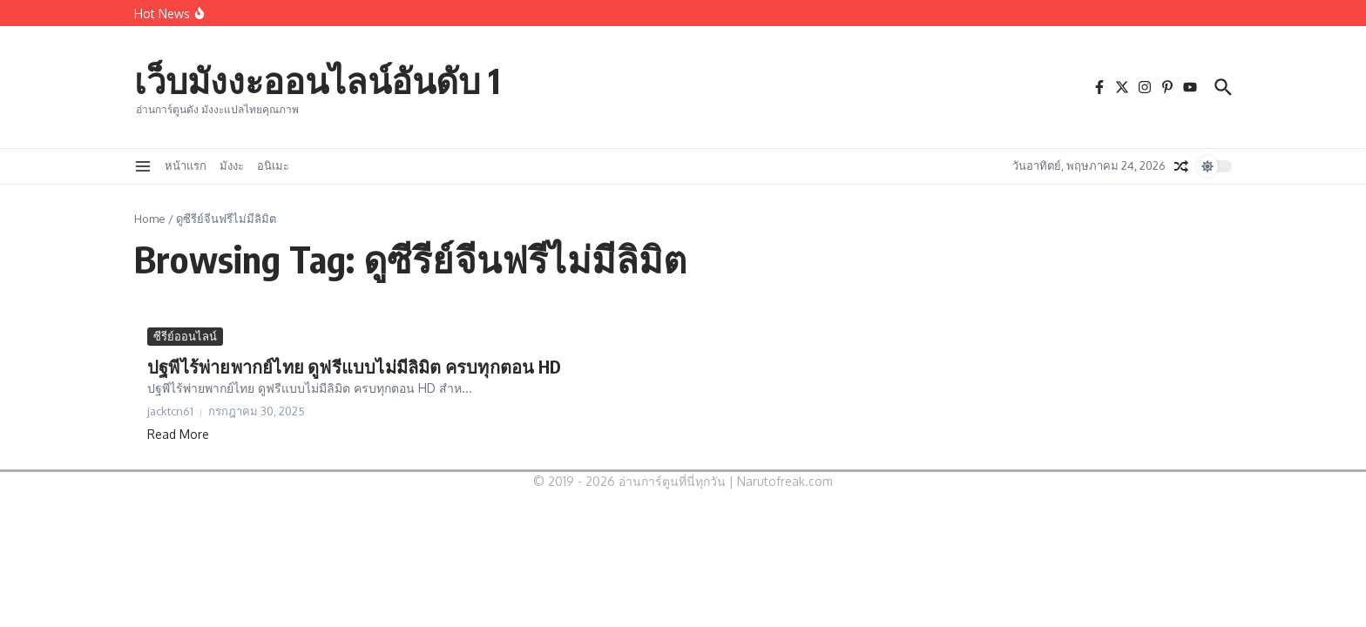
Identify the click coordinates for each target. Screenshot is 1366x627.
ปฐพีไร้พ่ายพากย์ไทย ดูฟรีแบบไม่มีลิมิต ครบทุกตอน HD (354, 366)
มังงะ (232, 165)
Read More (178, 434)
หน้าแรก (185, 165)
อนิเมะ (273, 165)
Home (150, 219)
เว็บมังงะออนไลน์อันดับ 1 (317, 80)
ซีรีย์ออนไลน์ (185, 336)
